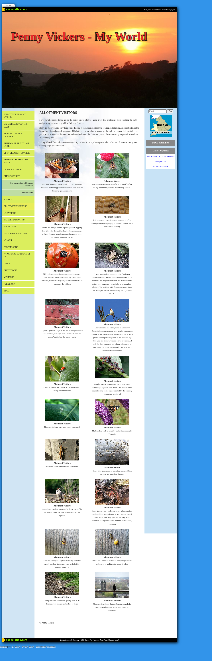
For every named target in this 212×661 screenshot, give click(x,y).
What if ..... (10, 240)
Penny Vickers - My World (15, 115)
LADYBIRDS (10, 213)
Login (8, 6)
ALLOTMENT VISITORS (15, 206)
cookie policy (14, 646)
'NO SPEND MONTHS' (14, 219)
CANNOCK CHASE (13, 169)
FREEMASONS (11, 247)
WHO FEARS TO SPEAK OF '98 (17, 255)
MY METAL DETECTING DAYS (16, 125)
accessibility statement (45, 646)
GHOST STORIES (12, 176)
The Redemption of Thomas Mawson (21, 184)
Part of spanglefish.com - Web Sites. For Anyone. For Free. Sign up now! (89, 640)
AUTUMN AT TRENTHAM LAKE (16, 144)
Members (9, 277)
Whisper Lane (27, 192)
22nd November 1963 (15, 233)
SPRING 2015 (10, 226)
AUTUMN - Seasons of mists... (16, 161)
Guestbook (10, 270)
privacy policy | (29, 646)
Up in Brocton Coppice (17, 153)
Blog (7, 290)
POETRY (8, 199)
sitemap (3, 646)
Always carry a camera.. (13, 135)
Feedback (9, 284)
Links (7, 263)
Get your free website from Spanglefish (159, 9)
